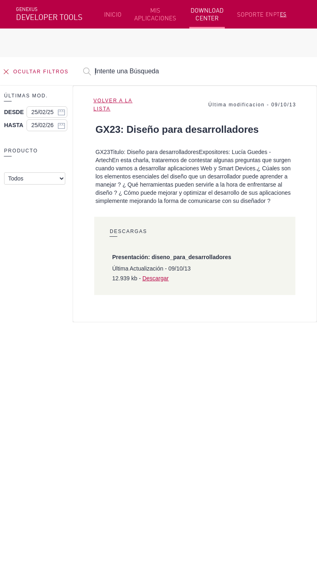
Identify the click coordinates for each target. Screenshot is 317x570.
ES (283, 14)
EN (269, 14)
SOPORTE (250, 14)
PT (276, 14)
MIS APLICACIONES (155, 14)
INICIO (113, 14)
